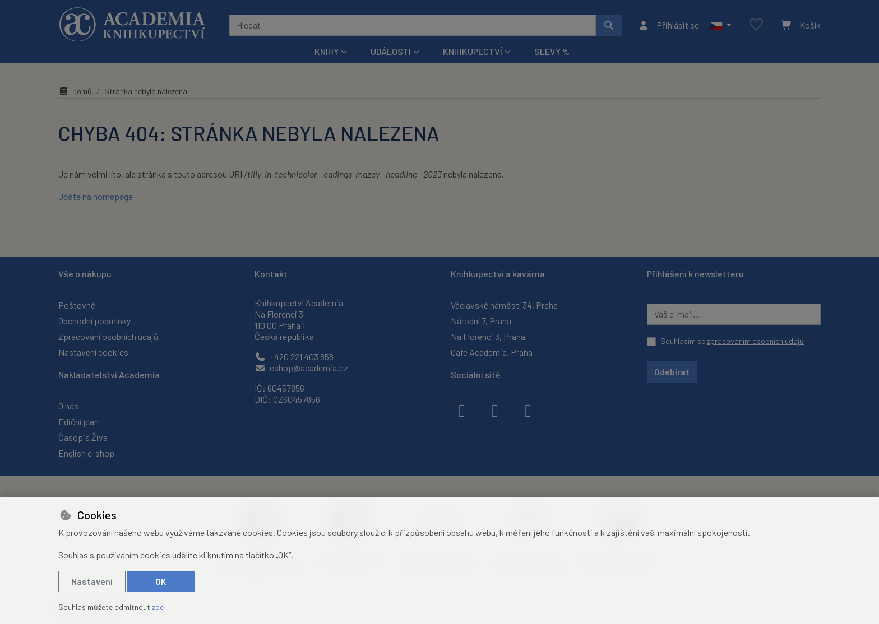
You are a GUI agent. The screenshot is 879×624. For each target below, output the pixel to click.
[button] (720, 25)
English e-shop (86, 453)
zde (158, 607)
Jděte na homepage (95, 196)
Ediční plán (78, 421)
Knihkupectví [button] (472, 51)
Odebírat (672, 371)
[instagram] (495, 409)
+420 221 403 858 (294, 356)
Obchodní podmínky (94, 320)
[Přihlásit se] (668, 25)
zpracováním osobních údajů (755, 341)
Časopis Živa (83, 437)
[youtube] (528, 409)
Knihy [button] (326, 51)
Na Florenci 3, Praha (488, 336)
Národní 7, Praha (481, 320)
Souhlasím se (732, 341)
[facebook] (462, 409)
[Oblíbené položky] (756, 25)
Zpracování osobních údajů (108, 336)
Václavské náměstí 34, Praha (504, 305)
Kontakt (271, 273)
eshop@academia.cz (301, 367)
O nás (68, 406)
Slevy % (552, 51)
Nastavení (92, 581)
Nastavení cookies (93, 352)
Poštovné (76, 305)
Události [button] (391, 51)
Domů (75, 91)
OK (160, 581)
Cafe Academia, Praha (492, 352)
